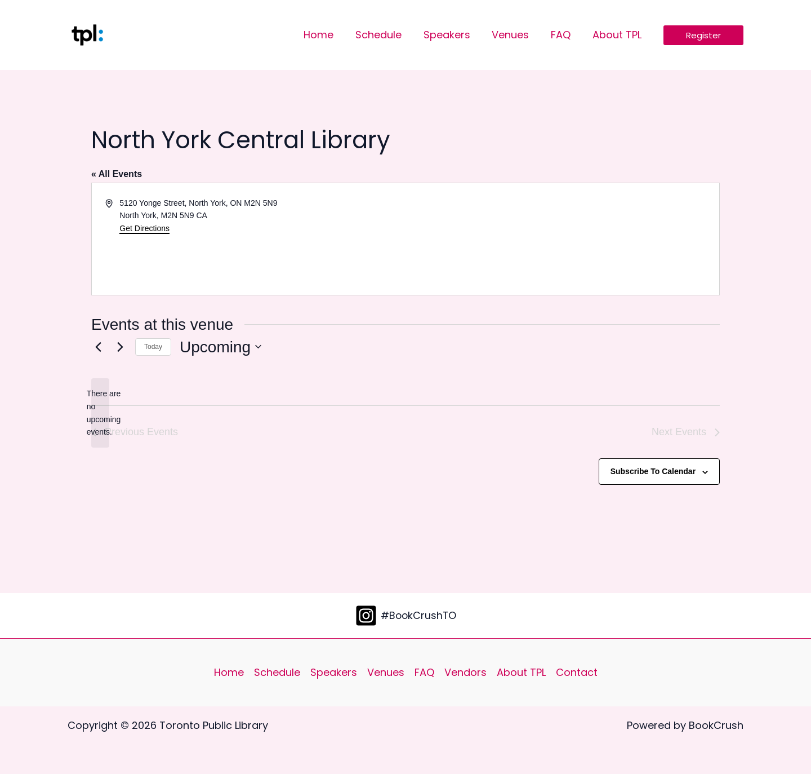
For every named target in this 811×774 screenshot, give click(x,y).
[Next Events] (120, 346)
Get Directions (144, 228)
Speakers (452, 35)
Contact (577, 672)
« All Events (116, 174)
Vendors (465, 672)
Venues (514, 35)
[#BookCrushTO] (405, 615)
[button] (703, 35)
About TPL (617, 35)
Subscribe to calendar (653, 471)
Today (153, 347)
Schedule (385, 35)
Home (327, 35)
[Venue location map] (561, 239)
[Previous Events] (98, 346)
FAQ (563, 35)
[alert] (100, 413)
